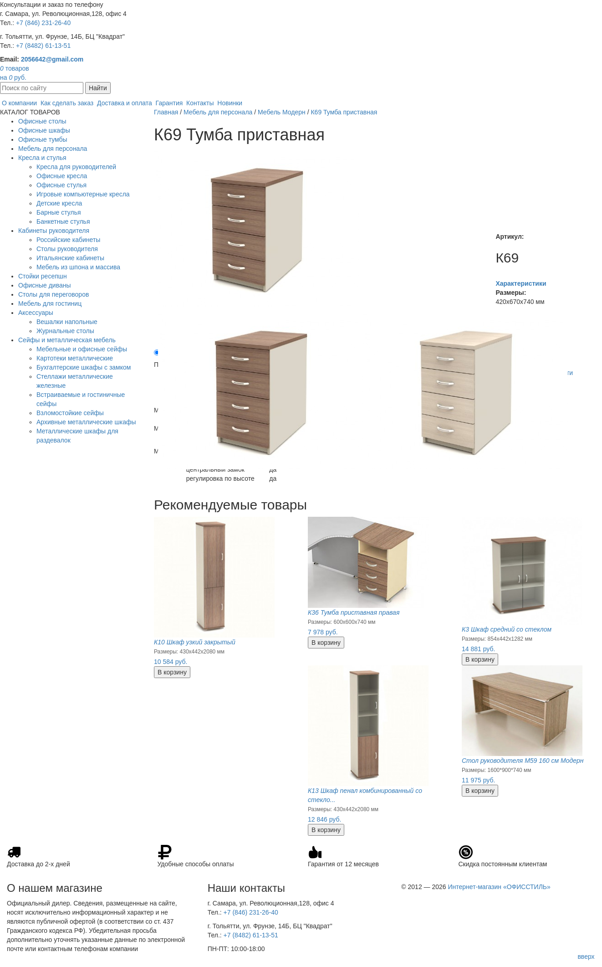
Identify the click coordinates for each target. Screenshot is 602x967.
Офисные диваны (44, 285)
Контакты (200, 103)
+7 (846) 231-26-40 (43, 22)
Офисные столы (42, 121)
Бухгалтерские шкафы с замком (83, 367)
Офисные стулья (61, 185)
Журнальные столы (65, 330)
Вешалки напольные (66, 321)
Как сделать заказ (67, 103)
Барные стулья (58, 212)
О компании (19, 103)
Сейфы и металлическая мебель (67, 340)
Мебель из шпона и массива (78, 267)
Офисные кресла (61, 176)
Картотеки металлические (74, 358)
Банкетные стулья (63, 221)
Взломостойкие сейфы (70, 413)
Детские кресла (59, 203)
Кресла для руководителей (76, 166)
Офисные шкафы (44, 130)
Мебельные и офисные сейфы (81, 349)
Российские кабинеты (68, 239)
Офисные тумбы (42, 139)
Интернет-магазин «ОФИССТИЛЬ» (499, 886)
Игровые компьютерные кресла (83, 194)
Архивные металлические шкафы (86, 422)
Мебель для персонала (52, 148)
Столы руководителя (67, 248)
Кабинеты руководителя (53, 230)
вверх (585, 956)
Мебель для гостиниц (50, 303)
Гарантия (169, 103)
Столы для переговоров (53, 294)
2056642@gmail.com (52, 59)
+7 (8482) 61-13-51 (43, 45)
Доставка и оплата (124, 103)
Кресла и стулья (42, 157)
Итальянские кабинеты (70, 258)
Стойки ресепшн (42, 276)
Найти (98, 88)
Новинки (229, 103)
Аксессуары (35, 312)
